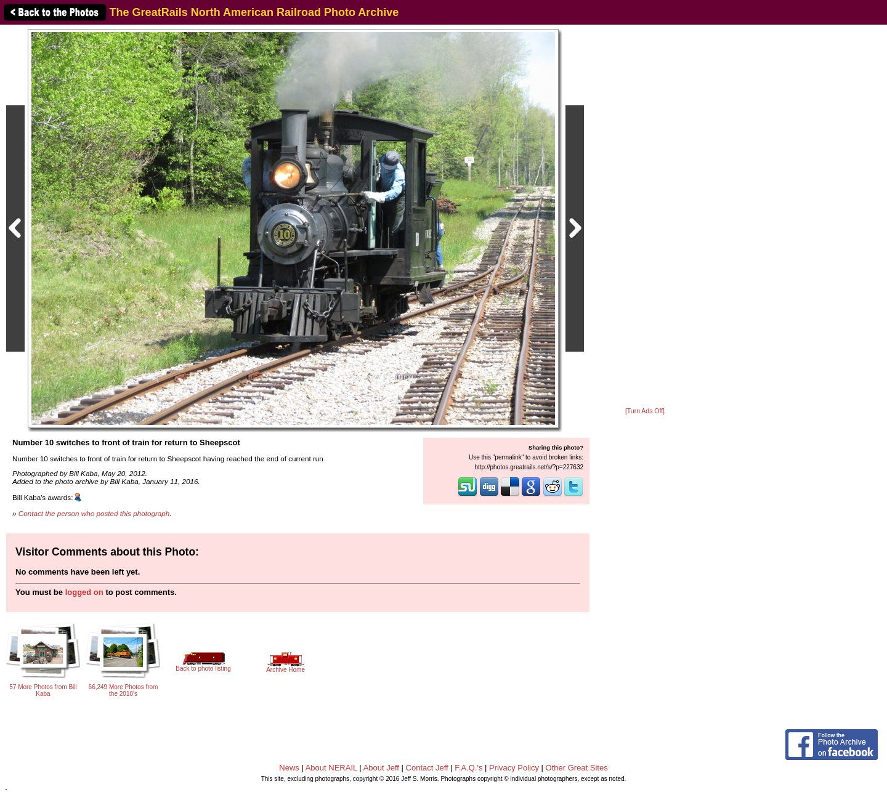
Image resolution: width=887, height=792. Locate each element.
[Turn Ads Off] (645, 411)
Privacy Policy (514, 767)
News (289, 767)
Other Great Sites (577, 767)
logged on (84, 592)
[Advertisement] (645, 217)
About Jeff (381, 767)
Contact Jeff (427, 767)
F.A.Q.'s (468, 767)
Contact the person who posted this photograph (94, 513)
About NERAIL (331, 767)
